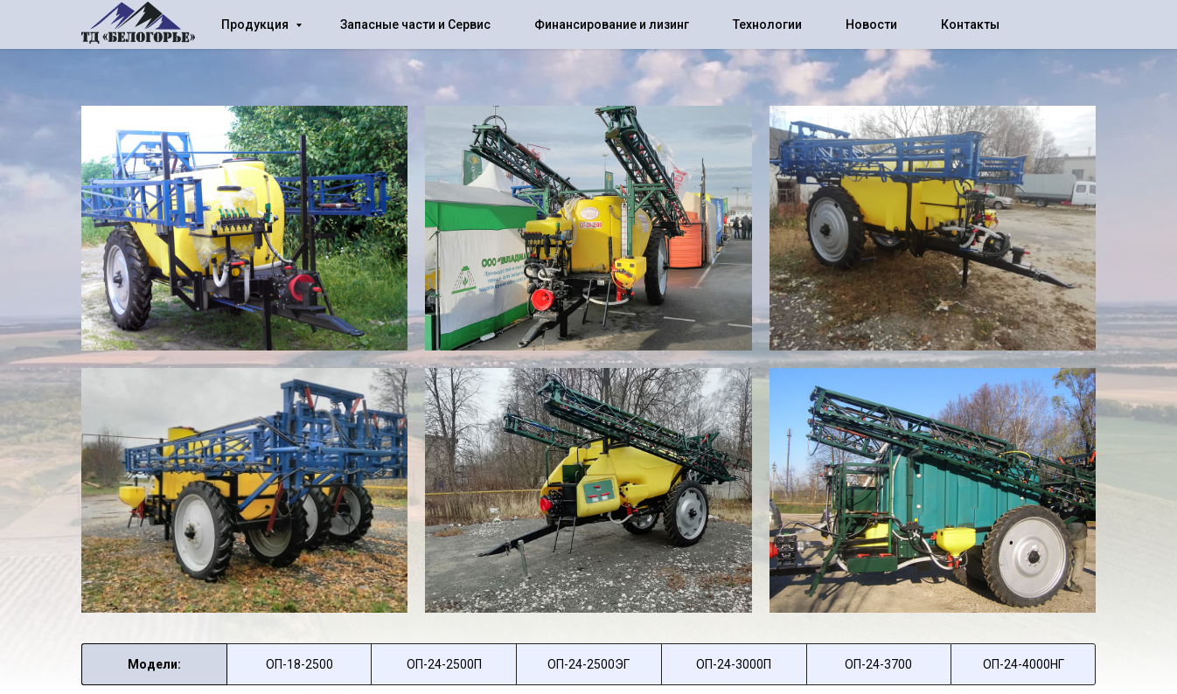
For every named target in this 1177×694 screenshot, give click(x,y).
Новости (871, 24)
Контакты (970, 24)
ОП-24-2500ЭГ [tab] (588, 664)
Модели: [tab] (154, 664)
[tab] (299, 664)
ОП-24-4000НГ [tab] (1023, 664)
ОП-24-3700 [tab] (878, 664)
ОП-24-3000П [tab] (733, 664)
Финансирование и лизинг (611, 24)
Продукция (256, 24)
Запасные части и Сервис (415, 24)
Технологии (767, 24)
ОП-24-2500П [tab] (444, 664)
